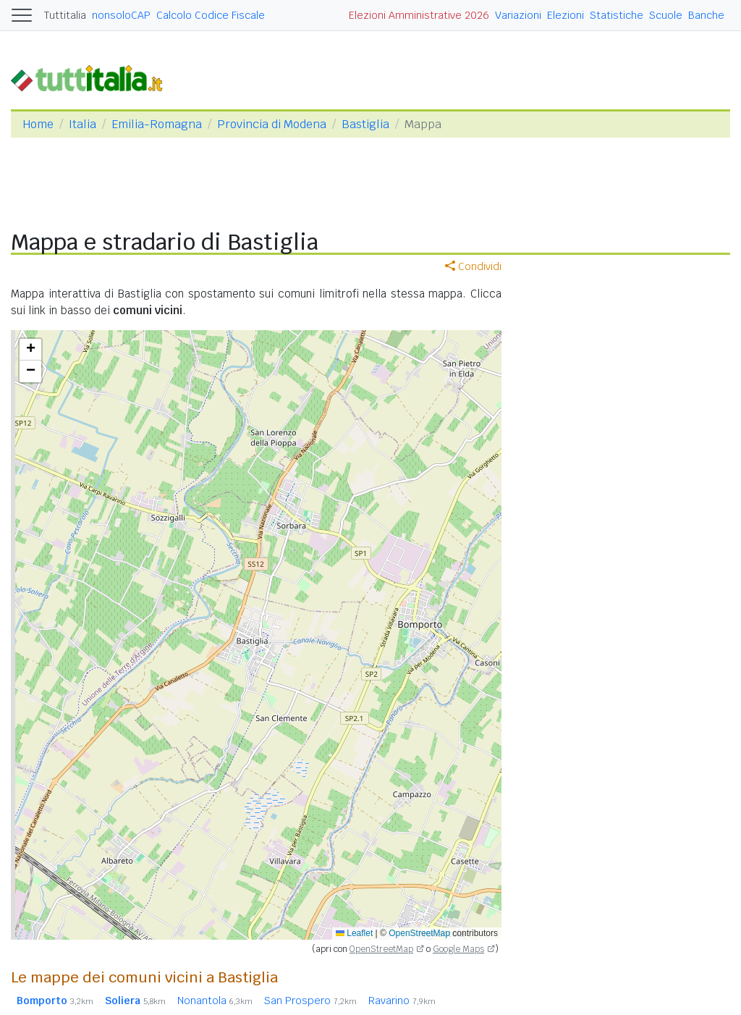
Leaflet (354, 933)
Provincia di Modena (271, 124)
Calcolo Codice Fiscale (210, 15)
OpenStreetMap (419, 933)
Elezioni (565, 15)
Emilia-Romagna (156, 124)
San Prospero (310, 1000)
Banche (706, 15)
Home (38, 124)
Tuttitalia (65, 15)
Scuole (665, 15)
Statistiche (616, 15)
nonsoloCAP (121, 15)
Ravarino (402, 1000)
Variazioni (518, 15)
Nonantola (215, 1000)
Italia (82, 124)
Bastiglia (365, 124)
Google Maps (458, 949)
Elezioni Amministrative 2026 (419, 15)
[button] (30, 350)
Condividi (473, 266)
